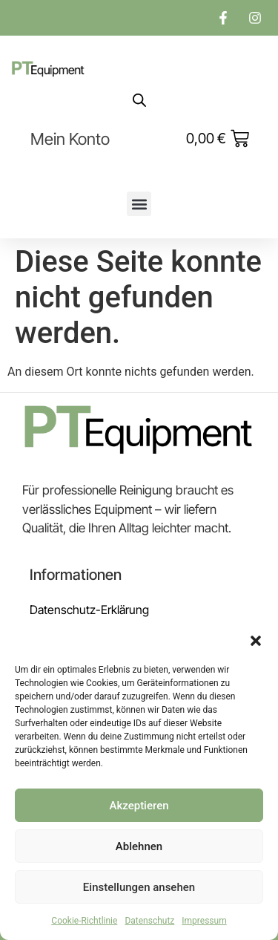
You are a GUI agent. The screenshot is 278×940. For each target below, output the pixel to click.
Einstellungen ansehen (139, 887)
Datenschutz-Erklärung (89, 609)
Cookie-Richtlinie (84, 920)
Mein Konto (70, 138)
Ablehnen (139, 846)
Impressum (204, 920)
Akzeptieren (138, 805)
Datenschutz (149, 920)
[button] (255, 640)
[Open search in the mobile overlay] (139, 100)
